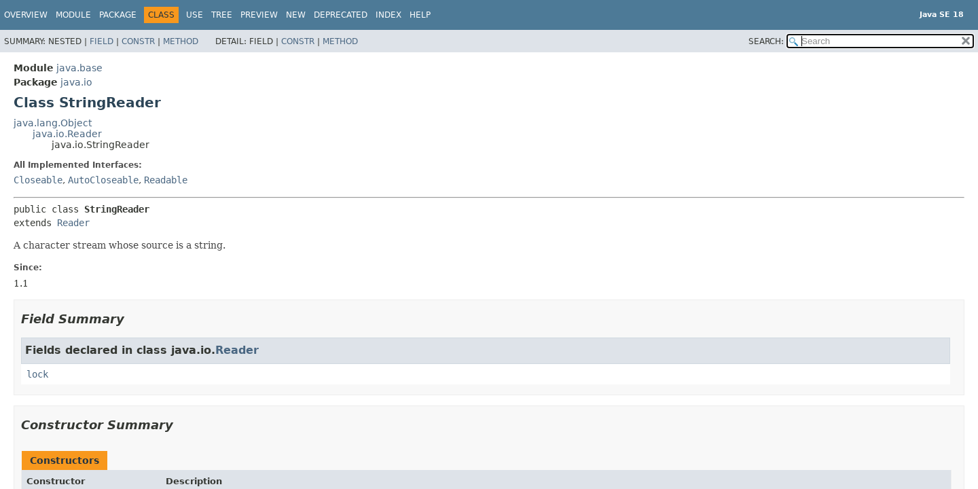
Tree (221, 15)
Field (101, 41)
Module (73, 15)
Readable (165, 180)
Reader (73, 222)
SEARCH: (766, 41)
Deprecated (340, 15)
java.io (76, 82)
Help (420, 15)
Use (194, 15)
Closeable (38, 180)
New (296, 15)
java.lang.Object (53, 122)
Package (118, 15)
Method (180, 41)
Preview (259, 15)
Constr (138, 41)
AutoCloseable (103, 180)
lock (37, 374)
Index (388, 15)
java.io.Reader (67, 133)
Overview (26, 15)
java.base (79, 67)
